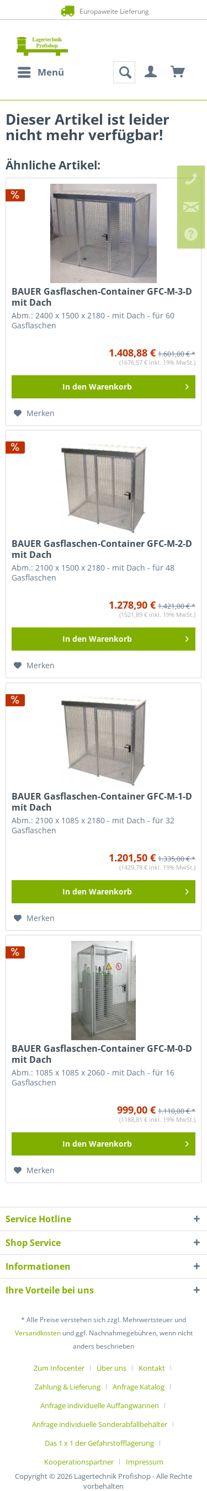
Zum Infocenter (59, 1368)
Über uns (111, 1368)
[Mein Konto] (151, 72)
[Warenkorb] (178, 72)
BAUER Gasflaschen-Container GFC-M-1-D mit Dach (102, 802)
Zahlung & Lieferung (67, 1387)
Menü (41, 70)
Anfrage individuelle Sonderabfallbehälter (99, 1424)
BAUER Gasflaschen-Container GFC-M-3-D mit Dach (102, 297)
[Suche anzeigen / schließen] (124, 72)
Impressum (144, 1462)
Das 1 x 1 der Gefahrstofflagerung (99, 1443)
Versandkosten (38, 1333)
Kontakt (152, 1368)
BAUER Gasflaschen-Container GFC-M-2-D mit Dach (102, 549)
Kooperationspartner (79, 1462)
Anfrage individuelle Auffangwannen (99, 1405)
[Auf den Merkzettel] (34, 413)
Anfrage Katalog (138, 1387)
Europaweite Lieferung (103, 11)
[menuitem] (40, 72)
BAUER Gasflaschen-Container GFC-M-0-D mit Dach (102, 1054)
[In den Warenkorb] (103, 386)
